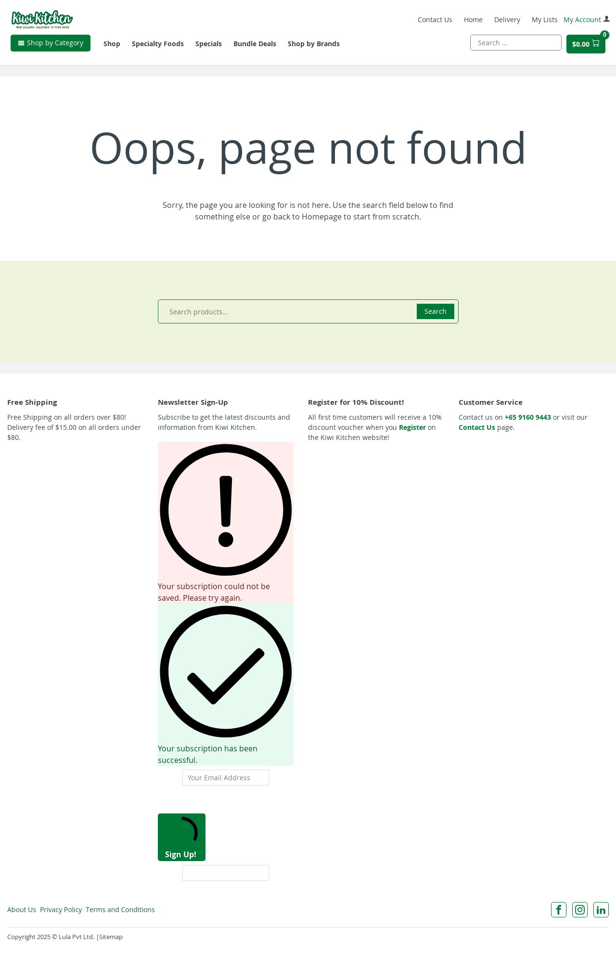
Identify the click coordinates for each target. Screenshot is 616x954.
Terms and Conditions (129, 909)
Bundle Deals (256, 47)
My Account (585, 21)
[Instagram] (580, 909)
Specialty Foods (159, 47)
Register (412, 427)
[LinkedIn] (601, 909)
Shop (113, 47)
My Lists (543, 21)
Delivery (506, 21)
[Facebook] (558, 909)
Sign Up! (181, 838)
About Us (22, 909)
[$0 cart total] (584, 47)
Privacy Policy (65, 909)
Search (435, 311)
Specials (210, 47)
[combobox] (514, 45)
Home (471, 21)
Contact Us (433, 21)
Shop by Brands (315, 47)
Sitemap (111, 936)
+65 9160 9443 (528, 417)
